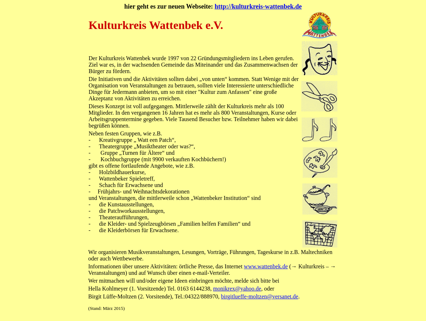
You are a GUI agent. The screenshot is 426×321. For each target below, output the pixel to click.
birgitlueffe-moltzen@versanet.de (259, 296)
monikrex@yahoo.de (237, 289)
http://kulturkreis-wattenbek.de (258, 6)
